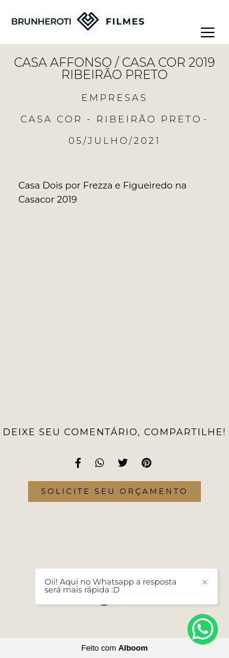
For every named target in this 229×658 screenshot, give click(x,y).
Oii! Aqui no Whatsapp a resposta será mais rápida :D (110, 586)
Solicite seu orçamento (114, 491)
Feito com (114, 647)
